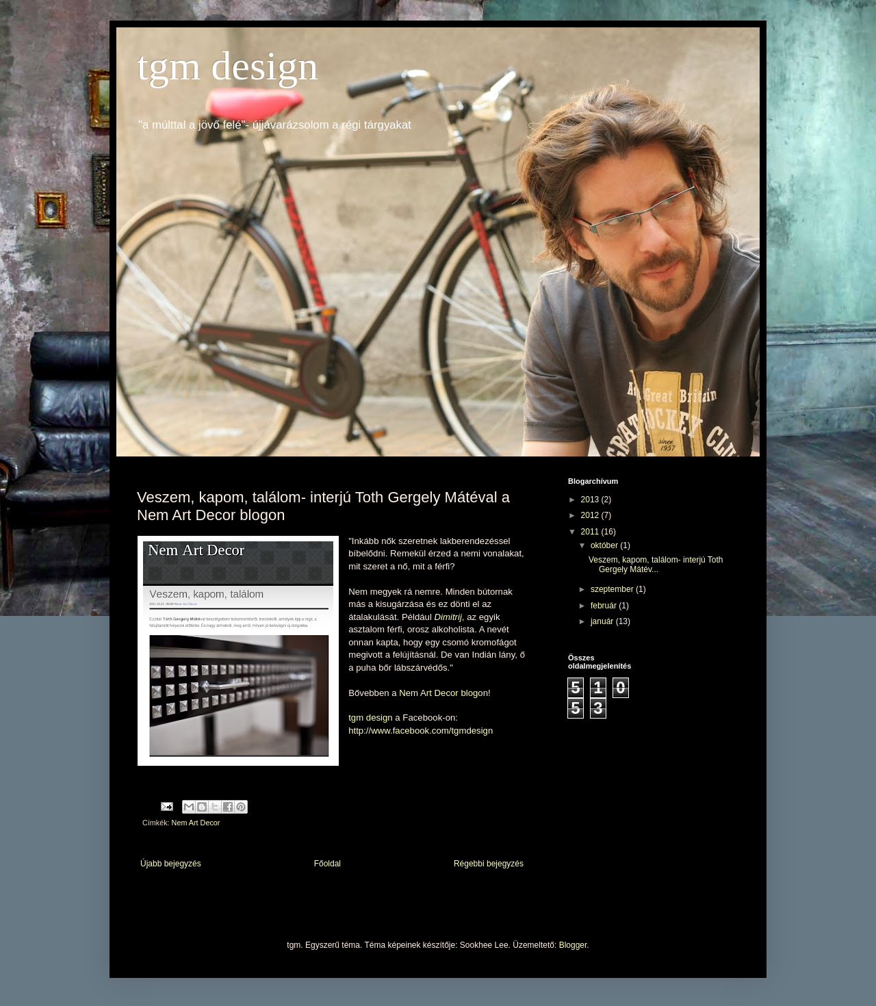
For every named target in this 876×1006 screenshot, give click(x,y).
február (605, 605)
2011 (591, 532)
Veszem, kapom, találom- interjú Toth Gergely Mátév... (656, 564)
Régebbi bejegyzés (489, 863)
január (603, 621)
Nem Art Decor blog (438, 693)
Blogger (573, 945)
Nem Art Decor (196, 822)
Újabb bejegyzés (170, 863)
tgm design (227, 65)
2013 (591, 499)
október (605, 545)
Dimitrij (448, 617)
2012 (591, 515)
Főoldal (327, 863)
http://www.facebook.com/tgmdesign (420, 730)
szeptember (613, 589)
